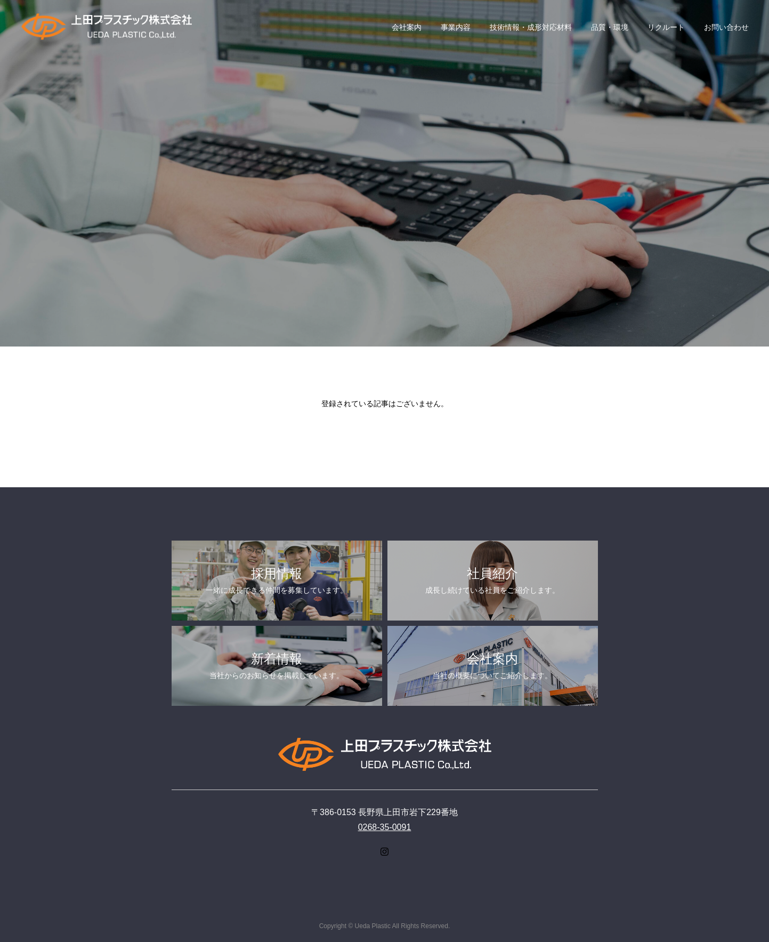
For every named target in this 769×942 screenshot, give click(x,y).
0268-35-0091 (384, 827)
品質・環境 (609, 27)
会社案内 (407, 27)
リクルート (666, 27)
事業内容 (456, 27)
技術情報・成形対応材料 (531, 27)
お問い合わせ (726, 27)
